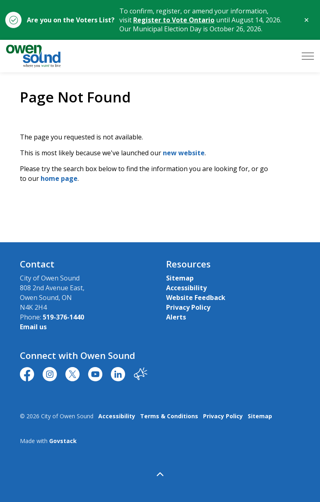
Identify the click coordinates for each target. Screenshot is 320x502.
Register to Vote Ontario (173, 19)
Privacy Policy (188, 307)
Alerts (176, 317)
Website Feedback (195, 297)
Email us (33, 326)
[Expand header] (308, 56)
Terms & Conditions (169, 416)
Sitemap (180, 278)
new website (184, 152)
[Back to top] (160, 474)
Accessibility (186, 287)
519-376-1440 (63, 317)
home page (59, 178)
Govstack (63, 441)
